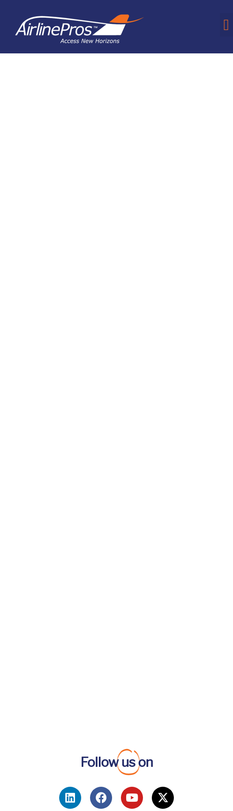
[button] (226, 25)
